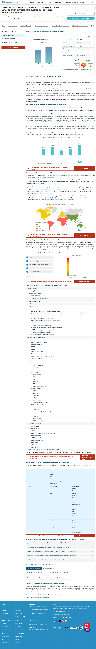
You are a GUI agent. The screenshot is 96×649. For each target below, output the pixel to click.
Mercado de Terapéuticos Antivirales (82, 573)
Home (3, 607)
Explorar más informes (48, 568)
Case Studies (18, 623)
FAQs (16, 620)
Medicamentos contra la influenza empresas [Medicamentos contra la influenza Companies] (38, 597)
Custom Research (41, 2)
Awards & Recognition (7, 620)
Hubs (16, 630)
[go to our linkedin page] (54, 621)
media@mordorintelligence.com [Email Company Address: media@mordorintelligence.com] (40, 629)
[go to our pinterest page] (63, 621)
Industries (75, 2)
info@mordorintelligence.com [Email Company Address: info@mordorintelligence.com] (39, 624)
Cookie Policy (19, 636)
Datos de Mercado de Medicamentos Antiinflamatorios (59, 573)
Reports (32, 2)
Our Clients (4, 613)
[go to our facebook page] (57, 621)
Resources (67, 2)
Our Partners (18, 613)
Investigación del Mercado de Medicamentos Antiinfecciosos (35, 573)
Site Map (17, 640)
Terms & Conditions (20, 633)
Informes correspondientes (34, 568)
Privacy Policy (5, 636)
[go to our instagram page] (66, 621)
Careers (3, 633)
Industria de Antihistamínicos (57, 577)
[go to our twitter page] (60, 621)
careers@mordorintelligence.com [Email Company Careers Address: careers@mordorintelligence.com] (61, 614)
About (51, 2)
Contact (82, 2)
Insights (3, 623)
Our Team (18, 610)
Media (3, 617)
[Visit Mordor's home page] (10, 2)
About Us (3, 610)
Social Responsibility (20, 617)
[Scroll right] (94, 26)
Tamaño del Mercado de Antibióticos (36, 577)
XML (2, 640)
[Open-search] (93, 2)
